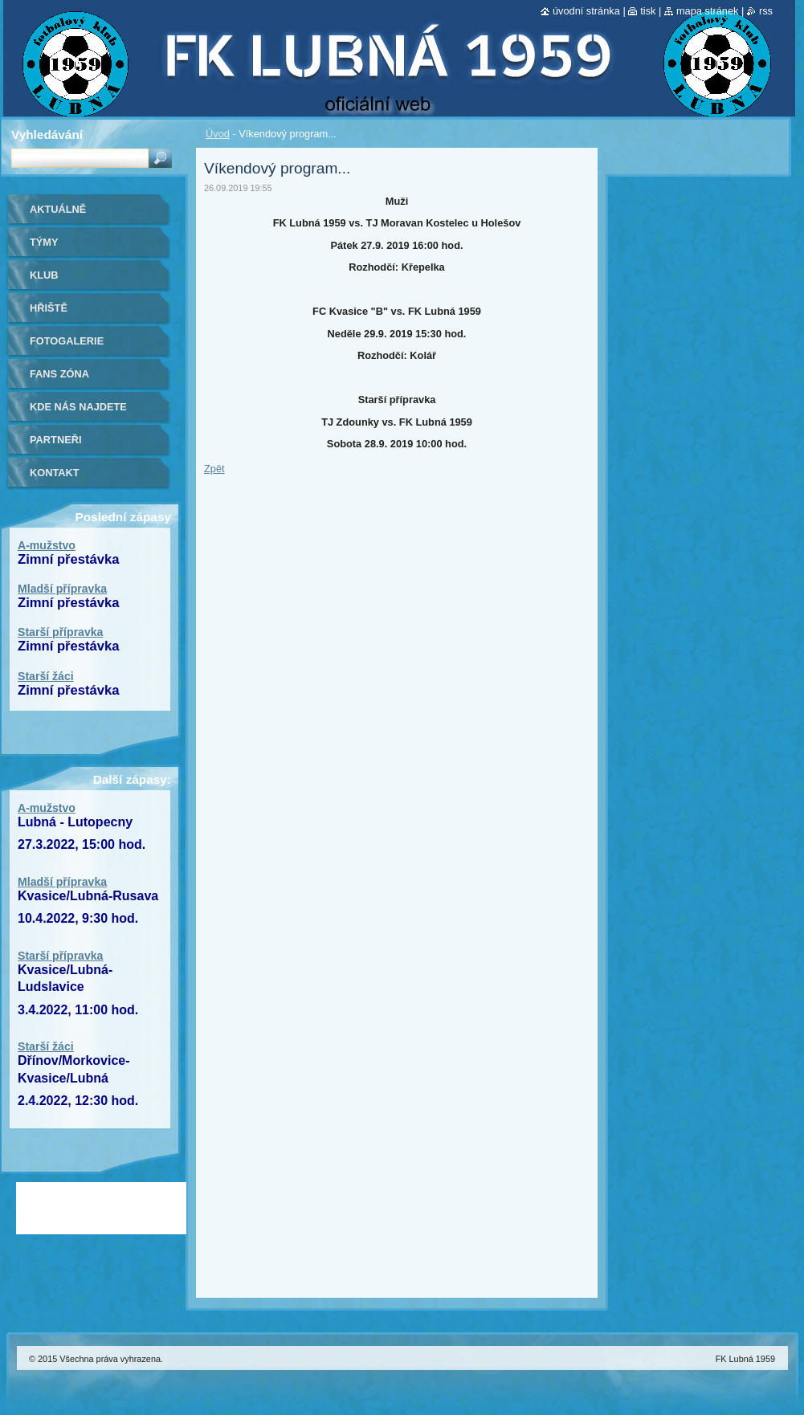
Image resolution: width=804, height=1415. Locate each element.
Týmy (44, 242)
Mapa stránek (707, 11)
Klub (44, 275)
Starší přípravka (60, 632)
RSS (766, 11)
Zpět (214, 469)
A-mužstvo (47, 545)
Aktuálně (58, 209)
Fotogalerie (67, 341)
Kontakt (55, 473)
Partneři (55, 440)
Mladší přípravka (62, 588)
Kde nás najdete (78, 407)
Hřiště (48, 308)
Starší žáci (46, 676)
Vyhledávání (47, 134)
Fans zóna (59, 374)
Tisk (647, 11)
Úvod (218, 134)
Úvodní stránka (586, 11)
